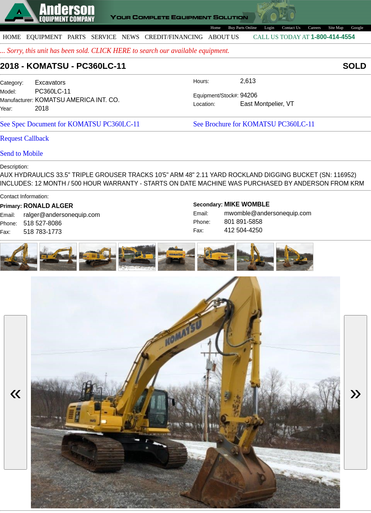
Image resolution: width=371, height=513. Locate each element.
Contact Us (291, 28)
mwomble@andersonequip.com (267, 213)
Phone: (8, 223)
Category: (12, 83)
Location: (204, 104)
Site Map (336, 28)
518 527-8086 (43, 223)
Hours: (201, 81)
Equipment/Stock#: (216, 95)
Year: (6, 109)
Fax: (5, 232)
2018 (42, 108)
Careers (314, 28)
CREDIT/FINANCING (174, 37)
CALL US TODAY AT (282, 37)
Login (269, 28)
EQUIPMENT (44, 37)
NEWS (130, 37)
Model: (8, 92)
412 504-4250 (243, 230)
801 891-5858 (243, 221)
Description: (14, 167)
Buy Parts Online (242, 28)
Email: (7, 215)
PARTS (77, 37)
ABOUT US (223, 37)
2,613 (248, 81)
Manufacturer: (16, 100)
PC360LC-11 (53, 91)
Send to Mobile (21, 153)
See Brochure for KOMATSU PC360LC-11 (254, 124)
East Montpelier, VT (267, 104)
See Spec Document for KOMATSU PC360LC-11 (70, 124)
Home (216, 28)
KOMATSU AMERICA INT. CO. (77, 100)
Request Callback (24, 138)
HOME (12, 37)
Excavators (50, 82)
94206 (249, 95)
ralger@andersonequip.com (62, 214)
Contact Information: (24, 196)
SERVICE (103, 37)
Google (357, 28)
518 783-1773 (43, 231)
